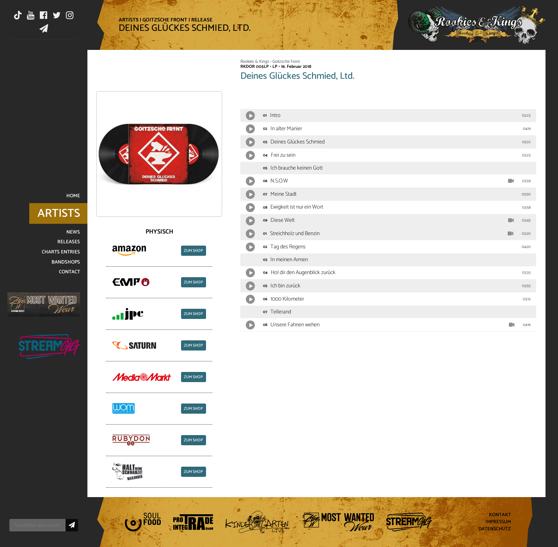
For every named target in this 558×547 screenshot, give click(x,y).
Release (202, 20)
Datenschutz (494, 529)
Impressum (498, 522)
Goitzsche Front (164, 20)
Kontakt (500, 515)
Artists (129, 20)
